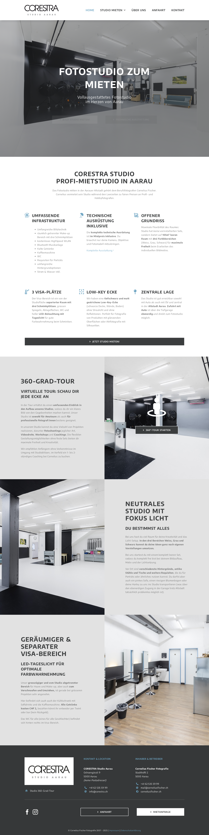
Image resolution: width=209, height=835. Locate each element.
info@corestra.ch (98, 791)
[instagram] (35, 812)
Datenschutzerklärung (131, 830)
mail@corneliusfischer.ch (154, 787)
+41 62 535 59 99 (98, 787)
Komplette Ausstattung (99, 251)
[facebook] (27, 812)
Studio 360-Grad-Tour (42, 790)
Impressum (114, 830)
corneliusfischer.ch (151, 791)
